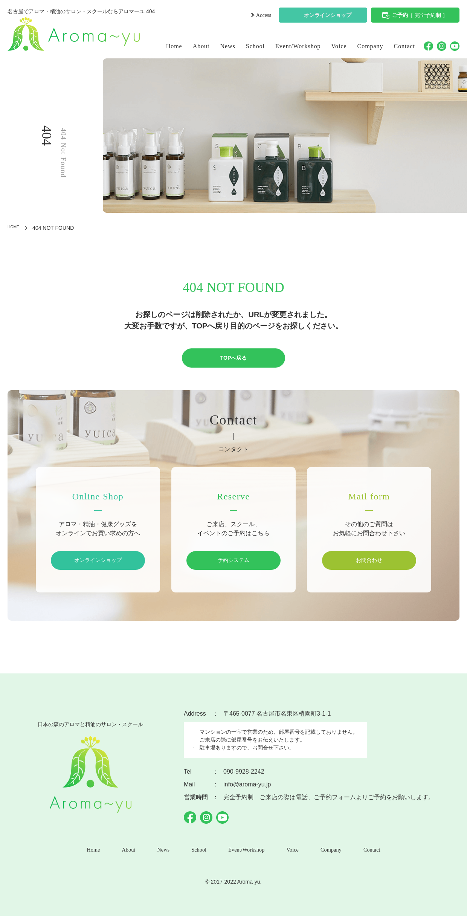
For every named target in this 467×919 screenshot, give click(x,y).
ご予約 (420, 16)
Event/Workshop (298, 46)
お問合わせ (369, 561)
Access (262, 16)
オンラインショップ (328, 16)
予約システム (233, 561)
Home (174, 46)
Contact (404, 46)
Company (370, 46)
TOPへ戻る (233, 358)
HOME (15, 228)
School (255, 46)
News (227, 46)
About (201, 46)
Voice (339, 46)
